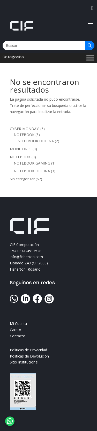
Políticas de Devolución (29, 356)
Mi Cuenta (18, 323)
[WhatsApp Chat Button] (9, 421)
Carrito (15, 329)
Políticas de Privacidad (28, 349)
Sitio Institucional (24, 362)
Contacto (17, 335)
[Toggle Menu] (90, 58)
